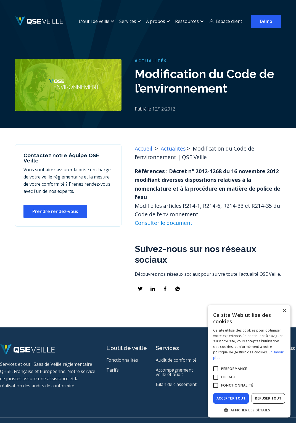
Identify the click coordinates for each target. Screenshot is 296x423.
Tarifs (112, 370)
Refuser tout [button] (268, 398)
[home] (39, 21)
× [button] (284, 311)
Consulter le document (163, 223)
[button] (95, 21)
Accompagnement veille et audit (174, 372)
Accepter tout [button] (230, 398)
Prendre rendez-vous (55, 211)
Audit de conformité (176, 360)
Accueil (144, 148)
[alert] (249, 361)
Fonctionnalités (122, 360)
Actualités (173, 148)
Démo (266, 21)
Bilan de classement (176, 384)
